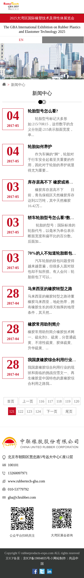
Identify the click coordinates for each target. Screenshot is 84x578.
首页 (10, 401)
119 (67, 401)
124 (38, 411)
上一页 (27, 401)
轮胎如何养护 (40, 146)
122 (20, 411)
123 (29, 411)
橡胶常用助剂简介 (44, 324)
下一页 (52, 411)
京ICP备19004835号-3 (37, 558)
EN (21, 40)
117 (50, 401)
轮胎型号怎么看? (43, 111)
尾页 (69, 411)
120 (76, 401)
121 (12, 411)
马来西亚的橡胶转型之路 (50, 289)
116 (41, 401)
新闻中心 (18, 85)
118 (59, 401)
